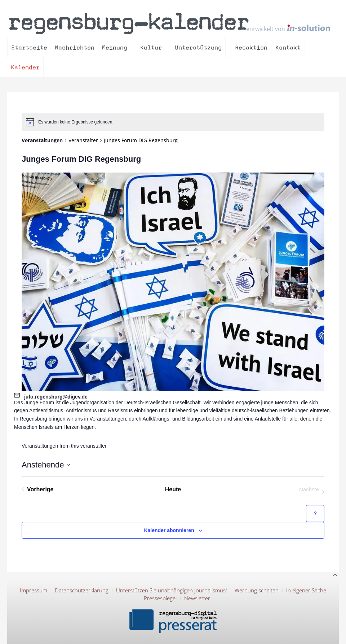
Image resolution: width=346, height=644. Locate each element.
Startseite (29, 47)
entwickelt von (288, 28)
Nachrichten (74, 47)
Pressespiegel (160, 598)
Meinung (114, 47)
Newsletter (197, 598)
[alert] (173, 122)
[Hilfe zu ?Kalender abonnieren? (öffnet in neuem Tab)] (315, 513)
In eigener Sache (306, 590)
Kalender (25, 67)
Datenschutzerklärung (81, 590)
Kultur (151, 47)
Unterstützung (198, 47)
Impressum (33, 590)
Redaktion (251, 47)
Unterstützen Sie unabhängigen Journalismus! (171, 590)
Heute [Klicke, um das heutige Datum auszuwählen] (173, 489)
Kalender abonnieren (169, 530)
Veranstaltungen (42, 140)
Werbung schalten (257, 590)
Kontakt (288, 47)
